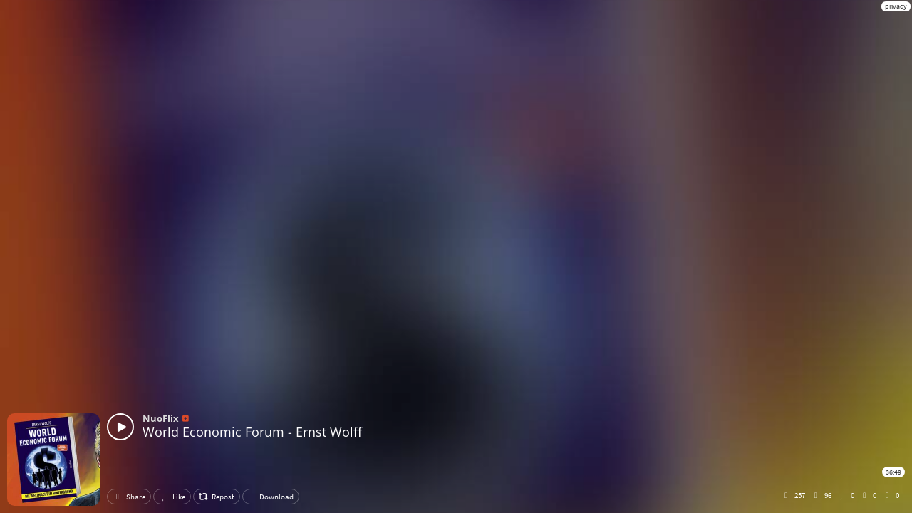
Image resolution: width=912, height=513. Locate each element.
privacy (896, 6)
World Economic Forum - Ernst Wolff (252, 431)
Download (271, 497)
